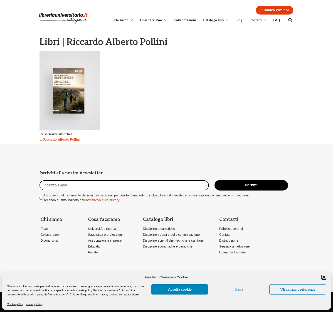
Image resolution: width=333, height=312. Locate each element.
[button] (324, 277)
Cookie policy (15, 304)
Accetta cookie (180, 289)
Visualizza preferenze (297, 289)
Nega (238, 289)
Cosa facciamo (153, 20)
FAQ (276, 20)
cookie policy (84, 290)
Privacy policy (34, 304)
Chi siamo (123, 20)
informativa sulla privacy (102, 200)
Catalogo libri (215, 20)
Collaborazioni (185, 20)
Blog (238, 20)
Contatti (257, 20)
